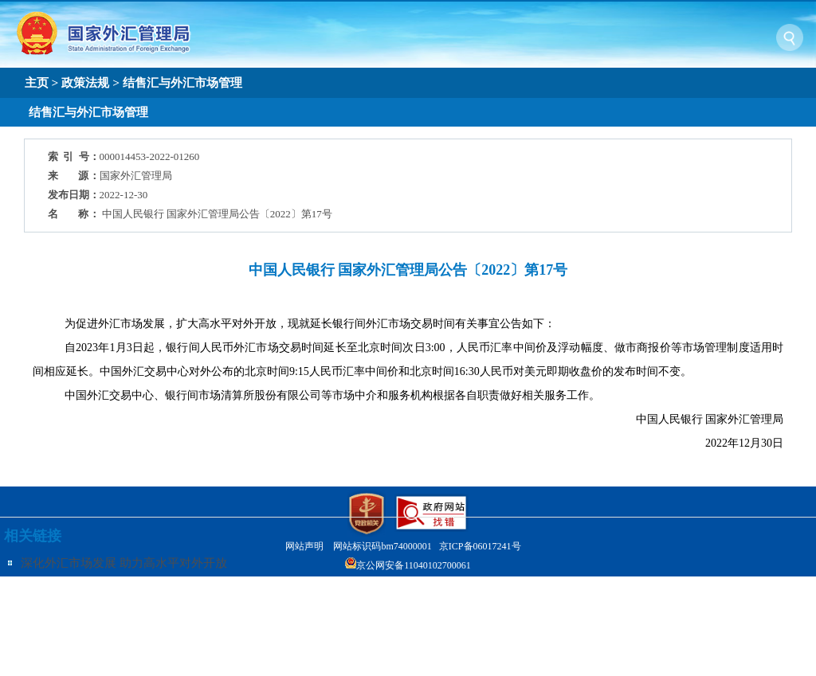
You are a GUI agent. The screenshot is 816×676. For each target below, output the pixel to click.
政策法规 (85, 82)
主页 (37, 82)
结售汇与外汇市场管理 (182, 82)
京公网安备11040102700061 (413, 565)
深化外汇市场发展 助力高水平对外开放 (124, 563)
